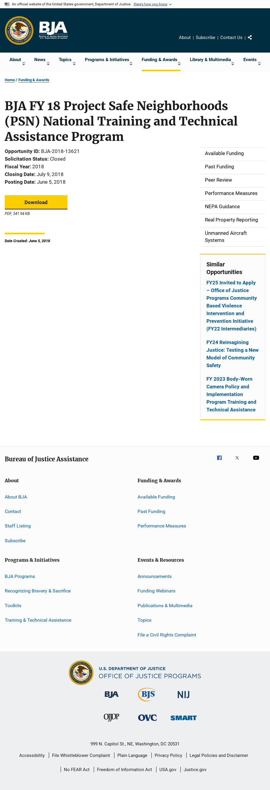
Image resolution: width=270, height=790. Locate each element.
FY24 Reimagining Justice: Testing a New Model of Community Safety (232, 353)
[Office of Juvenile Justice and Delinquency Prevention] (111, 723)
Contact (13, 511)
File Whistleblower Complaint (81, 755)
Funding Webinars (156, 591)
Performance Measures (162, 526)
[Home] (53, 30)
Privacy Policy (168, 755)
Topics (144, 620)
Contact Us (231, 37)
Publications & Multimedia (165, 605)
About (185, 37)
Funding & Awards (33, 80)
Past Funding (151, 511)
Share (254, 41)
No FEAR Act (77, 769)
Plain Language (132, 755)
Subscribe (205, 37)
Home (10, 80)
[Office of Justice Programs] (19, 30)
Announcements (155, 576)
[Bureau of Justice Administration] (112, 699)
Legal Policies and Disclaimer (219, 755)
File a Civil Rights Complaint (167, 634)
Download (36, 202)
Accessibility (32, 755)
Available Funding (156, 496)
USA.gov (167, 769)
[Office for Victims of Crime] (147, 722)
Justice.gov (195, 769)
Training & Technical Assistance (38, 620)
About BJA (16, 496)
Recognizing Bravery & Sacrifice (38, 591)
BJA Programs (20, 576)
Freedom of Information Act (124, 769)
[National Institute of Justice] (184, 699)
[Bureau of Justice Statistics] (147, 703)
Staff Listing (18, 526)
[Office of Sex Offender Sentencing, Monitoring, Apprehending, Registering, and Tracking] (184, 721)
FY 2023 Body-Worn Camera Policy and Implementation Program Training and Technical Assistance (231, 394)
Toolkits (13, 605)
